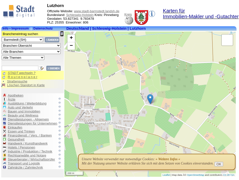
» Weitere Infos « (168, 159)
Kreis (128, 14)
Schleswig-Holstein (80, 15)
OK (218, 164)
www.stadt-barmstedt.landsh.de (96, 11)
